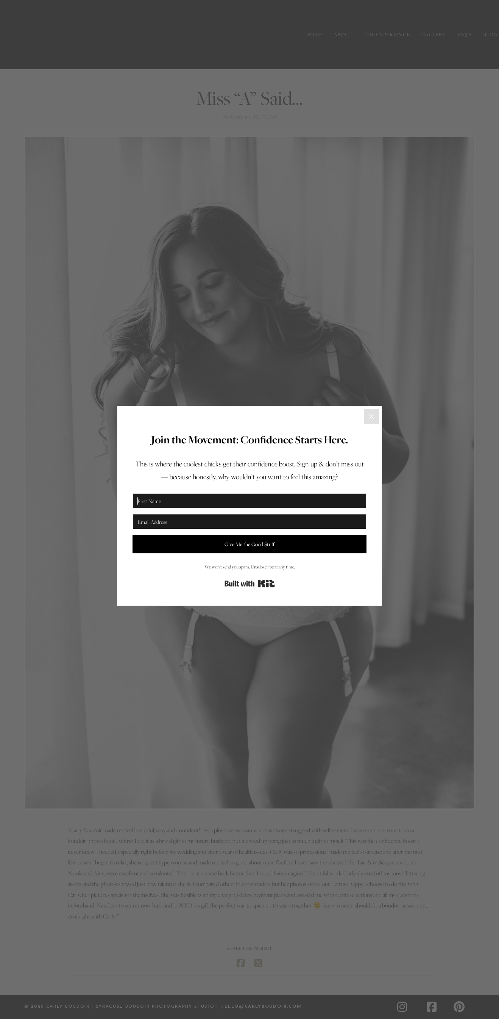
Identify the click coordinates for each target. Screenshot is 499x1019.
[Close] (371, 416)
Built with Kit (250, 583)
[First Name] (249, 500)
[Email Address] (249, 521)
